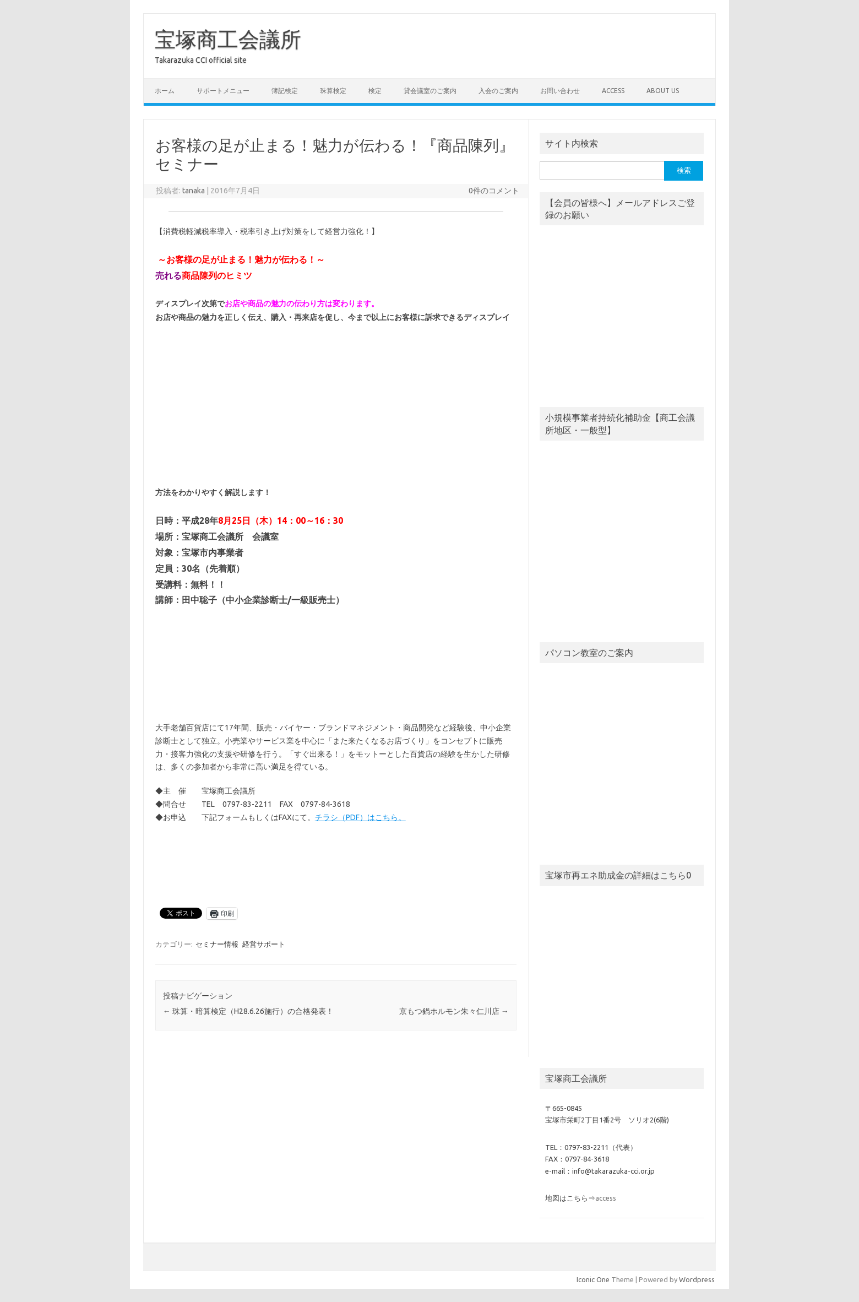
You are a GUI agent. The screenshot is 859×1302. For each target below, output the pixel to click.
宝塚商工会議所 (228, 39)
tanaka (193, 190)
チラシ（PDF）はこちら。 (360, 817)
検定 (375, 90)
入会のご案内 (498, 90)
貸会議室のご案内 (430, 90)
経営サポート (263, 944)
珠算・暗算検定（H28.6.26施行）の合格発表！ (248, 1011)
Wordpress (697, 1279)
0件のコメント (494, 190)
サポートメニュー (223, 90)
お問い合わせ (560, 90)
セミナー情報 (216, 944)
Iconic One (593, 1279)
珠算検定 (333, 90)
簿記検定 (284, 90)
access (613, 90)
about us (662, 90)
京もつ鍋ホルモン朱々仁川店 (454, 1011)
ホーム (165, 90)
